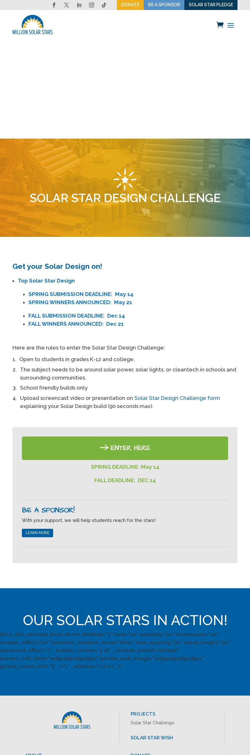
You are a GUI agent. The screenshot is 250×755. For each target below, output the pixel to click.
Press (31, 673)
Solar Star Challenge (152, 625)
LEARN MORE (37, 435)
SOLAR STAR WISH (152, 640)
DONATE (130, 4)
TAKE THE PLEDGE (152, 675)
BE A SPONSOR (164, 4)
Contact (33, 678)
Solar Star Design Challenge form (177, 301)
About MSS (36, 666)
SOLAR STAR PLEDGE (211, 4)
